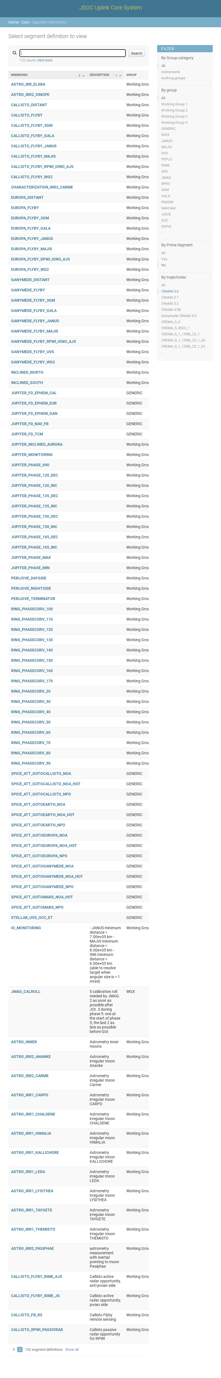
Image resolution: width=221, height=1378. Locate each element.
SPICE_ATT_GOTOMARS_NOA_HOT (42, 897)
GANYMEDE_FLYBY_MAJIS (34, 331)
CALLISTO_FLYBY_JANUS (34, 146)
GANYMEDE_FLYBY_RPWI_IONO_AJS (43, 341)
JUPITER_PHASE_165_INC (34, 547)
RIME (165, 165)
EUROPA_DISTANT (27, 197)
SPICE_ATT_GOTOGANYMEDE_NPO (42, 886)
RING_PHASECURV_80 (31, 753)
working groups (173, 78)
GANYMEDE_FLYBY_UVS (32, 352)
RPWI (165, 184)
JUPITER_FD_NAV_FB (30, 424)
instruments (170, 72)
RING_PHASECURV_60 (31, 732)
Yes (164, 259)
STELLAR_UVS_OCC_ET (32, 917)
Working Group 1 (174, 104)
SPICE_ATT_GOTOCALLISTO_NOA (41, 773)
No (163, 265)
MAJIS (166, 147)
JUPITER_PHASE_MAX (31, 557)
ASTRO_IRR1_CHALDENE (33, 1114)
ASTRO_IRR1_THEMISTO (33, 1229)
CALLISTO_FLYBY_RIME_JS (35, 1295)
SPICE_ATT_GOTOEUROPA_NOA (39, 835)
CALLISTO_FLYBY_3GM (31, 125)
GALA (165, 196)
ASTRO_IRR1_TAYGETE (31, 1210)
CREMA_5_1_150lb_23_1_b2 (183, 346)
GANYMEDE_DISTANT (30, 279)
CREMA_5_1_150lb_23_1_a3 (183, 340)
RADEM (167, 202)
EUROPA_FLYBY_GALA (31, 228)
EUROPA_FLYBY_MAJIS (31, 249)
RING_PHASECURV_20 (31, 691)
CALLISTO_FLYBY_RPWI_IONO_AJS (42, 166)
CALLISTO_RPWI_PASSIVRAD (37, 1329)
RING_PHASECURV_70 (31, 742)
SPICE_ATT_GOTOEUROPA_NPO (39, 856)
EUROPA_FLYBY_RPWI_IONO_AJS (40, 259)
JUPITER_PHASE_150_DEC (34, 516)
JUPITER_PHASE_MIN (30, 568)
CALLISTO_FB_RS (26, 1315)
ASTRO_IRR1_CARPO (29, 1095)
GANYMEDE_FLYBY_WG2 (33, 362)
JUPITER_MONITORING (32, 454)
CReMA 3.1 (170, 297)
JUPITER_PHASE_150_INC (34, 526)
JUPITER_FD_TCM (27, 434)
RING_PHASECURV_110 (32, 619)
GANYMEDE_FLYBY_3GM (33, 300)
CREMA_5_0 (170, 322)
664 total (45, 60)
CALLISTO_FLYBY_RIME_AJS (36, 1276)
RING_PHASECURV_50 (31, 722)
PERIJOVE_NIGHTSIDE (31, 588)
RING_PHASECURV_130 (32, 640)
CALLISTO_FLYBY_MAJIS (33, 156)
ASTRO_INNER (24, 1042)
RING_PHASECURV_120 (32, 629)
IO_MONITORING (26, 928)
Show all (72, 1349)
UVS (164, 153)
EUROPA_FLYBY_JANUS (32, 238)
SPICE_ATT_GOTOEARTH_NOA (38, 804)
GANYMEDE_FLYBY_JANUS (35, 321)
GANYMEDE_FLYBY (28, 290)
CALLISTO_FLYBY (26, 115)
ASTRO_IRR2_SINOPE (30, 94)
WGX (165, 135)
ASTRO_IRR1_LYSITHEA (32, 1191)
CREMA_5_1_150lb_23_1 (180, 334)
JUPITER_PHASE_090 (30, 465)
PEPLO (166, 159)
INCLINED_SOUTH (27, 382)
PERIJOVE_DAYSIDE (28, 578)
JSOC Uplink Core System (110, 7)
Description (99, 75)
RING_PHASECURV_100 (32, 609)
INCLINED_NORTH (27, 372)
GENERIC (168, 129)
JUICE (166, 214)
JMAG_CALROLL (26, 991)
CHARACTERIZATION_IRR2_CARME (42, 187)
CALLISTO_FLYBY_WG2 (31, 177)
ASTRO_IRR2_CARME (30, 1076)
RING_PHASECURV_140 (32, 650)
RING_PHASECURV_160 (32, 670)
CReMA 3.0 (170, 291)
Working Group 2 (174, 110)
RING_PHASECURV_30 (31, 701)
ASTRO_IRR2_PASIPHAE (32, 1248)
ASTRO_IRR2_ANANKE (31, 1056)
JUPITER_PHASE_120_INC (34, 485)
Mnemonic (19, 75)
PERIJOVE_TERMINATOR (33, 598)
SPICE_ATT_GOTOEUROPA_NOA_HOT (44, 845)
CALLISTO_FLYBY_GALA (32, 135)
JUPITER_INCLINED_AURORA (36, 444)
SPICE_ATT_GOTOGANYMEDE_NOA (42, 866)
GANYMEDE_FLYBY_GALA (34, 310)
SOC (164, 220)
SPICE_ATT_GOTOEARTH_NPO (38, 825)
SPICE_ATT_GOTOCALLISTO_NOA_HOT (46, 784)
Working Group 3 (174, 116)
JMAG (166, 177)
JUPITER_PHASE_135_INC (34, 506)
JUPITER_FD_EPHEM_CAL (34, 393)
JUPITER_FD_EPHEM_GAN (34, 413)
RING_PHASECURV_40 (31, 712)
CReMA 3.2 (170, 303)
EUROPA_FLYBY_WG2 (30, 269)
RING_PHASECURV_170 (32, 681)
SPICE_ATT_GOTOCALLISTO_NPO (41, 794)
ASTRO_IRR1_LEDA (28, 1171)
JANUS (166, 141)
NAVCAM (168, 208)
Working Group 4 (174, 122)
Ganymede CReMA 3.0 (178, 316)
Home (13, 22)
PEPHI (166, 226)
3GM (165, 190)
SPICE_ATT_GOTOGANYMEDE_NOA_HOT (47, 876)
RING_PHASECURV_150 (32, 660)
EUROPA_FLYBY (25, 207)
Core (25, 22)
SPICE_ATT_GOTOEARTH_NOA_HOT (43, 814)
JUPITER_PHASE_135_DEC (34, 496)
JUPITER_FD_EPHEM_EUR (34, 403)
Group (131, 75)
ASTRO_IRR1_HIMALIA (31, 1133)
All (163, 66)
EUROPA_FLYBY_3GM (30, 218)
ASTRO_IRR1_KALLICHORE (35, 1152)
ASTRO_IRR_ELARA (28, 84)
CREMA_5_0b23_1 (175, 328)
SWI (164, 171)
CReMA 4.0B (171, 310)
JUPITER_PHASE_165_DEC (34, 537)
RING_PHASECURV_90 (31, 763)
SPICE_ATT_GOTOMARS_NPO (37, 907)
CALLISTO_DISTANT (29, 105)
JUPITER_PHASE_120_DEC (34, 475)
